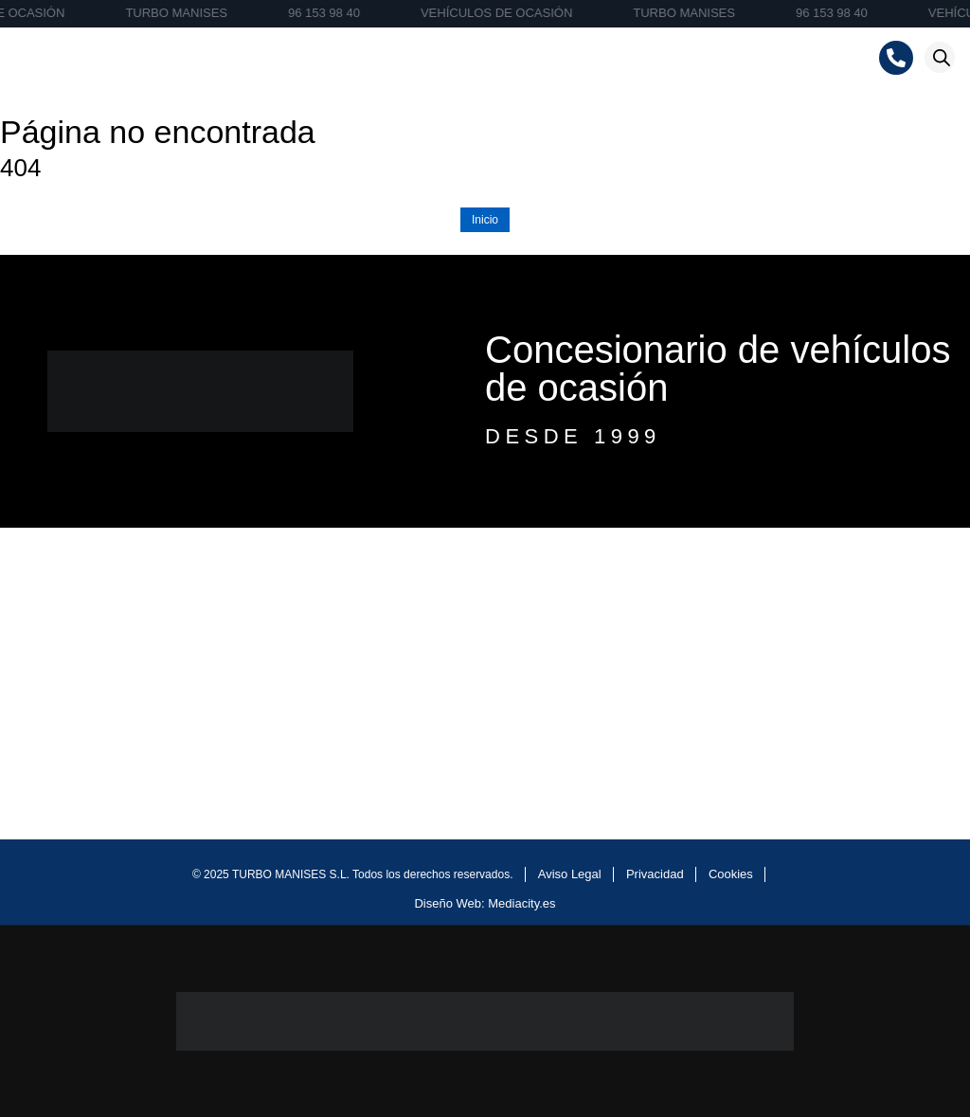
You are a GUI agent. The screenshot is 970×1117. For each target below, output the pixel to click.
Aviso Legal (570, 874)
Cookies (731, 874)
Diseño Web (447, 903)
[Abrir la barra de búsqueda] (941, 57)
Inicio (485, 219)
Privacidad (655, 874)
